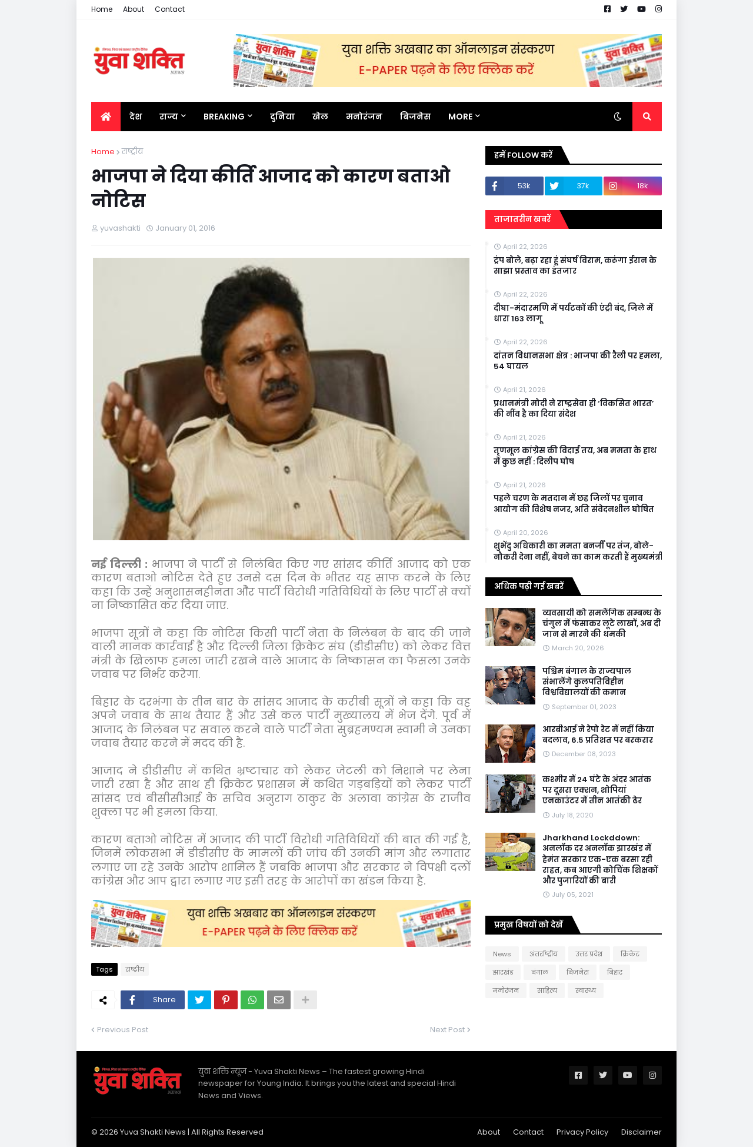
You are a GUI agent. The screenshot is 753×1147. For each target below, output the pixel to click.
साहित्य (547, 990)
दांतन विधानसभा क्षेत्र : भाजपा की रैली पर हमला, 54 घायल (578, 361)
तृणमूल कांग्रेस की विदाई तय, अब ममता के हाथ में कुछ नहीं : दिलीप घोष (575, 456)
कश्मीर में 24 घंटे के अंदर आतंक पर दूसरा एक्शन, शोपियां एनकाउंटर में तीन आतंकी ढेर (596, 790)
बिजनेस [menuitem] (415, 116)
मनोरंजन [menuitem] (364, 116)
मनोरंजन (506, 990)
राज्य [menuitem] (168, 116)
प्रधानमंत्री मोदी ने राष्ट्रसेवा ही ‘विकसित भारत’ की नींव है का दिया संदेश (574, 409)
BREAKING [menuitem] (224, 116)
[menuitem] (106, 116)
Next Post (447, 1029)
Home (101, 9)
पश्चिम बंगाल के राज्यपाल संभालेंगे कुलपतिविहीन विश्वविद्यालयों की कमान (586, 682)
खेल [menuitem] (320, 116)
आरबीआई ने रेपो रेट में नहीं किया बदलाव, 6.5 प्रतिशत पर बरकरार (598, 735)
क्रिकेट (630, 954)
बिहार (614, 972)
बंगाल (539, 972)
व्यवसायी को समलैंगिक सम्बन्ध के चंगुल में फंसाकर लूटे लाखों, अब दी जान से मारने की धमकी (601, 624)
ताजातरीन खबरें (522, 219)
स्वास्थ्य (585, 990)
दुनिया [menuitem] (282, 116)
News (502, 954)
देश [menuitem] (135, 116)
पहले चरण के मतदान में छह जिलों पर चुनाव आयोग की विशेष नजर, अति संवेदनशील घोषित (574, 503)
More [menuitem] (460, 116)
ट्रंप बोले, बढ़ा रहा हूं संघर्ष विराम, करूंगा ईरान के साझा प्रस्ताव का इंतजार (575, 266)
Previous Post (122, 1029)
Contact (170, 9)
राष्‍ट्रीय (132, 151)
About (133, 9)
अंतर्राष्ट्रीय (543, 954)
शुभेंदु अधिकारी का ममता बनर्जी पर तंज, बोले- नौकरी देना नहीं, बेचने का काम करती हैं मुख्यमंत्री (578, 551)
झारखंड (503, 972)
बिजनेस (578, 972)
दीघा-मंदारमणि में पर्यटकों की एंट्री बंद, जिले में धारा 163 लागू (573, 313)
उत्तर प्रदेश (589, 954)
